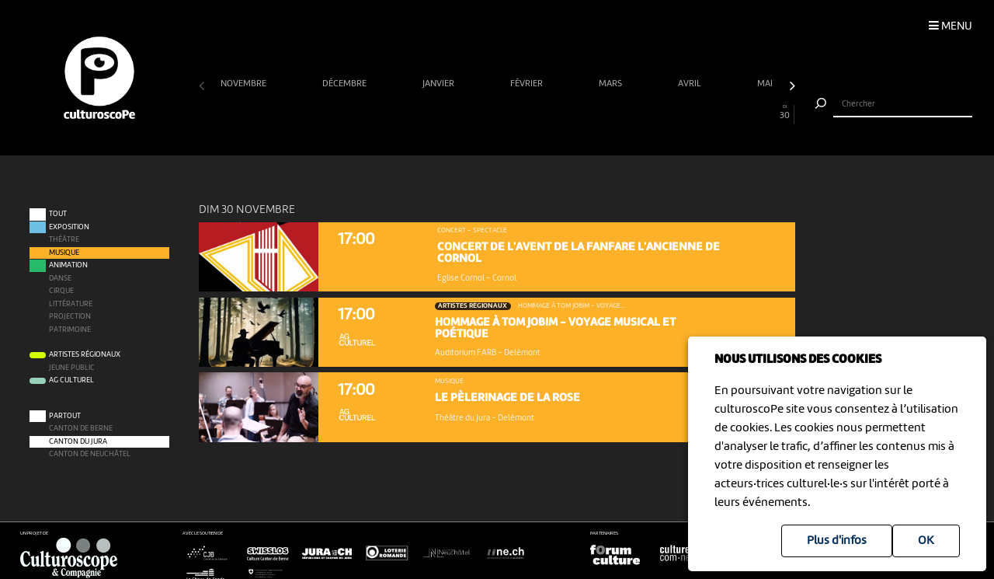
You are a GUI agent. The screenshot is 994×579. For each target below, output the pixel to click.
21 (606, 112)
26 (705, 112)
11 (407, 112)
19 (566, 112)
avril (691, 84)
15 (487, 112)
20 (587, 112)
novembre (245, 84)
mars (611, 84)
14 (467, 112)
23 (646, 112)
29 (765, 112)
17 (527, 112)
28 (745, 112)
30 (785, 112)
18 (546, 112)
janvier (439, 84)
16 (507, 112)
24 (666, 112)
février (527, 84)
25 (686, 112)
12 (427, 112)
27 (726, 112)
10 (388, 112)
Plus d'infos (837, 541)
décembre (345, 84)
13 (447, 112)
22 (626, 112)
